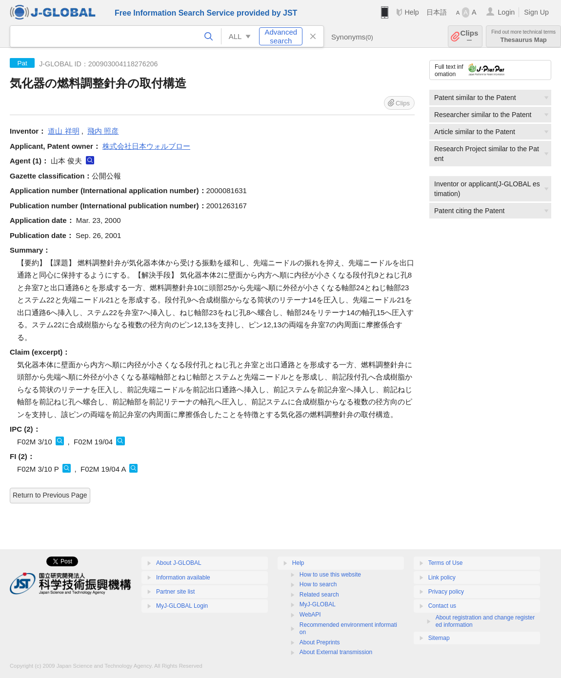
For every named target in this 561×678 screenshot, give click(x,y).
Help (411, 12)
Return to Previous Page (50, 495)
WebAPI (310, 614)
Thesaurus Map (523, 36)
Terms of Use (445, 562)
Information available (183, 577)
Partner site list (175, 591)
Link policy (442, 577)
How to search (318, 584)
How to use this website (330, 574)
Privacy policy (446, 591)
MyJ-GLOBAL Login (182, 605)
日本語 (436, 12)
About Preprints (320, 642)
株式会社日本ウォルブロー (146, 146)
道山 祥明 (63, 131)
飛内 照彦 (103, 131)
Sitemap (439, 638)
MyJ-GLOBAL (318, 604)
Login (506, 12)
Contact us (442, 605)
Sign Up (536, 12)
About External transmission (336, 652)
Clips (470, 36)
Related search (319, 594)
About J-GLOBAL (178, 562)
